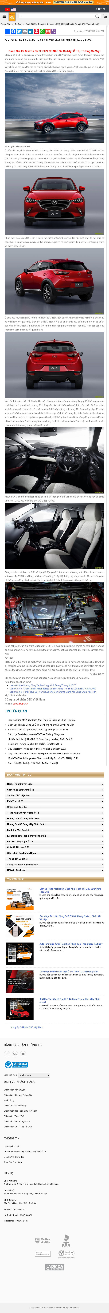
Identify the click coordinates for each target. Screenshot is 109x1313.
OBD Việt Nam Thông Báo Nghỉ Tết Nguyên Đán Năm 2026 (37, 749)
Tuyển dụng (9, 1100)
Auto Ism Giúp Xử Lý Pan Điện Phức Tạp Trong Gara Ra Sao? (38, 729)
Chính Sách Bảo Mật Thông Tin (18, 1095)
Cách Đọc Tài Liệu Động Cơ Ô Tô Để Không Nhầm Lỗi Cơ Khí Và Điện (41, 725)
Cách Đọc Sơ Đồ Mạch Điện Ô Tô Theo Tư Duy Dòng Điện (36, 734)
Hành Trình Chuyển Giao (20, 784)
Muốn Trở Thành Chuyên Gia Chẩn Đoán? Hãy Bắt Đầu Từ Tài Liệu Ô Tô (43, 758)
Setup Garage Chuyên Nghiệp (22, 864)
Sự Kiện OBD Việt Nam (18, 795)
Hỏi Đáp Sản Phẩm (16, 870)
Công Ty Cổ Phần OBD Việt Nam (27, 1027)
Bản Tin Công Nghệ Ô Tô (20, 841)
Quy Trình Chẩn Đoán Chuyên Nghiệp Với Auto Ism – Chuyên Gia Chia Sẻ (44, 753)
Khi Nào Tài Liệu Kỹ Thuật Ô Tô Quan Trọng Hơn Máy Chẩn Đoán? (40, 739)
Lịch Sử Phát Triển (12, 1146)
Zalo (15, 1054)
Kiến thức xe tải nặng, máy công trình (26, 836)
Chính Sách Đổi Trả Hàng (15, 1105)
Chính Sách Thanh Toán (14, 1116)
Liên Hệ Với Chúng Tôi (14, 1157)
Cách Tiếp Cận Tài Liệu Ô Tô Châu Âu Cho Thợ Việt (33, 763)
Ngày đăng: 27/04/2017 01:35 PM (89, 31)
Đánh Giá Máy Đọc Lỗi (18, 830)
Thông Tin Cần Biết (17, 859)
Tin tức (100, 9)
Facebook (7, 1054)
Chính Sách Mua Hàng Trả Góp (18, 1127)
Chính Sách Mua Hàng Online (17, 1121)
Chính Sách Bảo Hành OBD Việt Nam (20, 1111)
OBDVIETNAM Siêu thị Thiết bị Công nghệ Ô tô (25, 1151)
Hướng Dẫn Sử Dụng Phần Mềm (23, 818)
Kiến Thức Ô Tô (15, 801)
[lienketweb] (34, 1075)
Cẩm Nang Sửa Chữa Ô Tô (20, 789)
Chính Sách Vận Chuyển (14, 1090)
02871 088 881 (26, 1215)
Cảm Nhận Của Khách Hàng (21, 853)
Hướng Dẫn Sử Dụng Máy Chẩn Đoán (26, 824)
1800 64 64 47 (18, 1209)
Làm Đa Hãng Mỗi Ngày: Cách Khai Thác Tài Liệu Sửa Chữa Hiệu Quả (42, 720)
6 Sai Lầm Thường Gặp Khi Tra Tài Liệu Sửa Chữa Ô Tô (35, 744)
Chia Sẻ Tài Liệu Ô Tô (18, 847)
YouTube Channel (23, 1054)
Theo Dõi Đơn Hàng (13, 1162)
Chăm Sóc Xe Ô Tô (17, 807)
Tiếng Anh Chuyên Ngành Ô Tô (23, 813)
